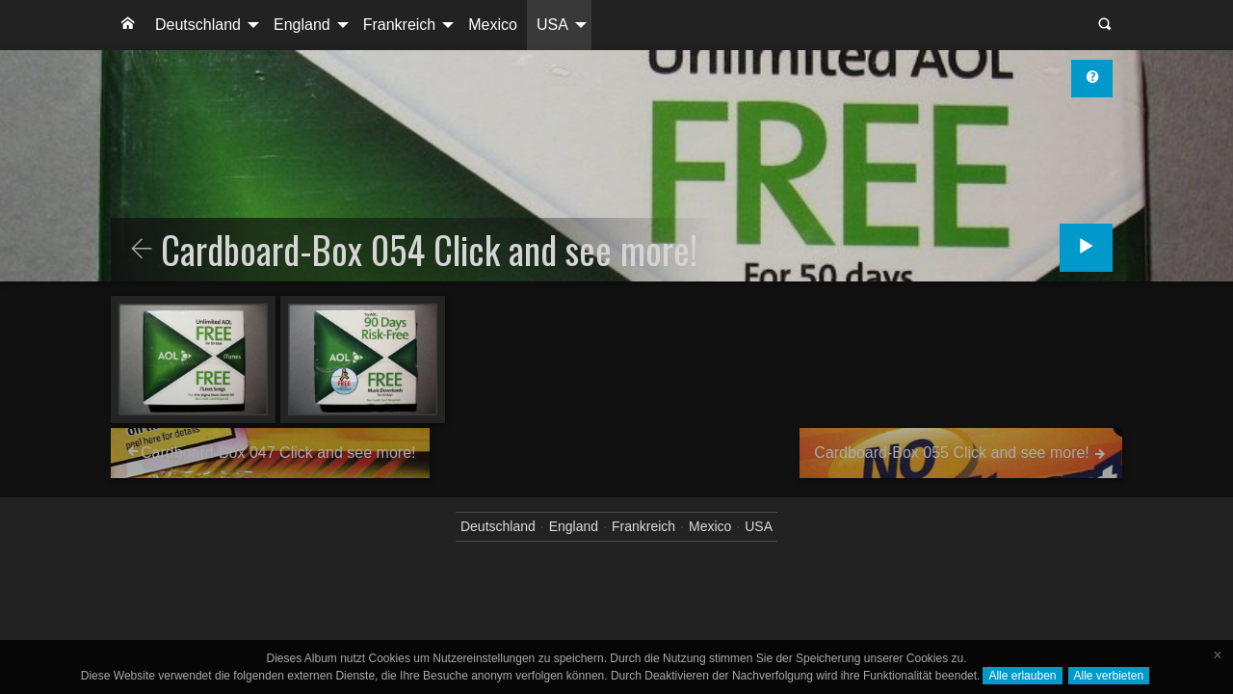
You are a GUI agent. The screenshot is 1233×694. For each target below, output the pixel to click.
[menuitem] (128, 25)
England (302, 24)
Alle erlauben (1022, 675)
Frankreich (399, 24)
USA (552, 24)
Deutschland (198, 24)
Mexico (492, 24)
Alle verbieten (1109, 675)
